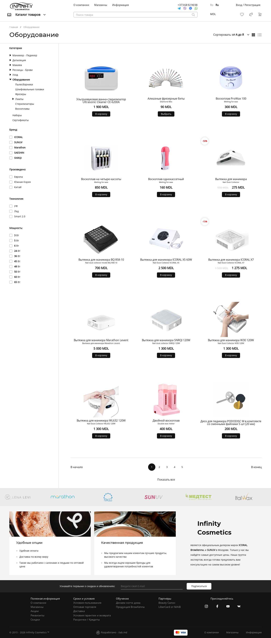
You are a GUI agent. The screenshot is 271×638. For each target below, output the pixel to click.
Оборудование (31, 27)
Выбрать (166, 114)
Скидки (35, 619)
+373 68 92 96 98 (188, 4)
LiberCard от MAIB (169, 607)
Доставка (79, 611)
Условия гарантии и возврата (92, 615)
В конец (256, 467)
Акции (35, 611)
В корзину (101, 114)
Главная (13, 27)
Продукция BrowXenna (130, 607)
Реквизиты (37, 615)
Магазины (100, 5)
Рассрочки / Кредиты (86, 619)
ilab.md (122, 632)
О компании (81, 5)
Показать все (166, 479)
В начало (77, 467)
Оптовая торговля (84, 607)
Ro (211, 5)
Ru (217, 5)
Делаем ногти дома (128, 602)
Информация (120, 5)
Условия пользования (87, 602)
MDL (213, 14)
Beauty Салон (166, 602)
